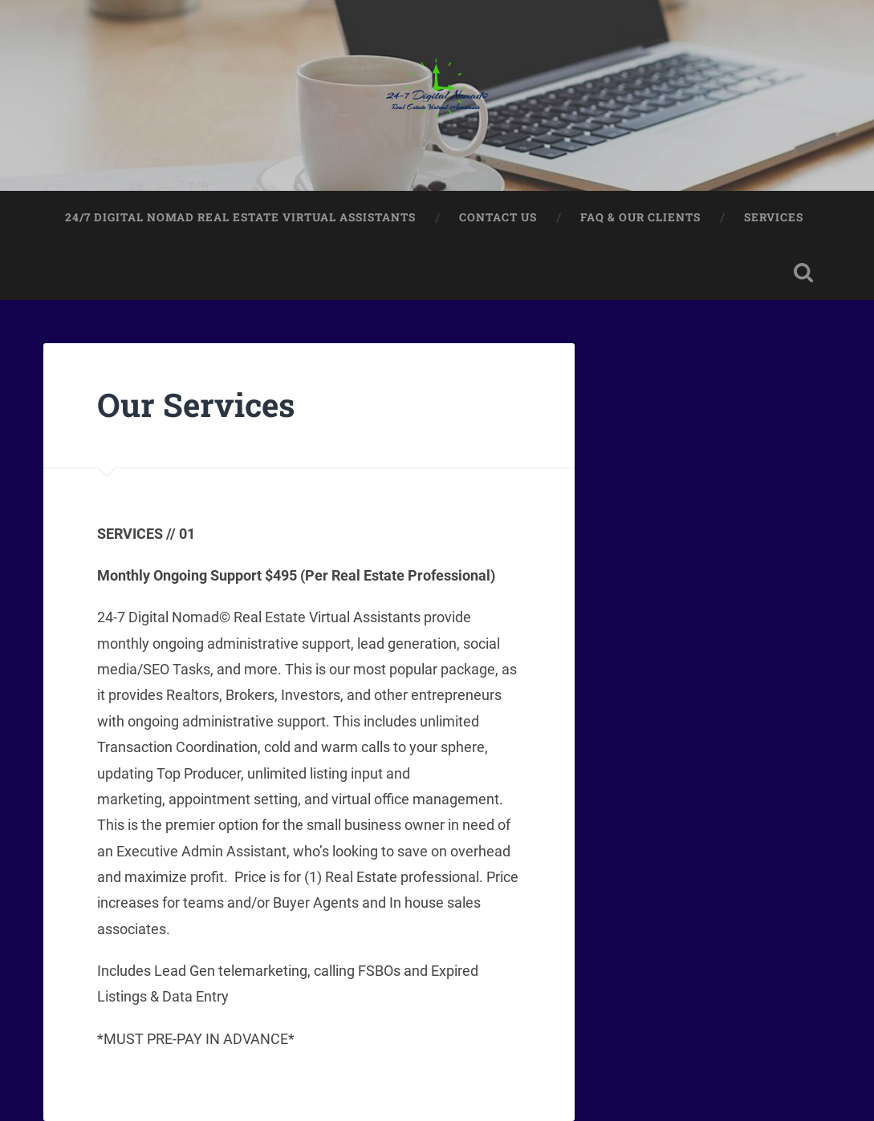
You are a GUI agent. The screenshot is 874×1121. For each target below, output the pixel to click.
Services (773, 217)
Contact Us (498, 217)
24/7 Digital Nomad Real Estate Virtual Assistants (240, 217)
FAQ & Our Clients (640, 217)
